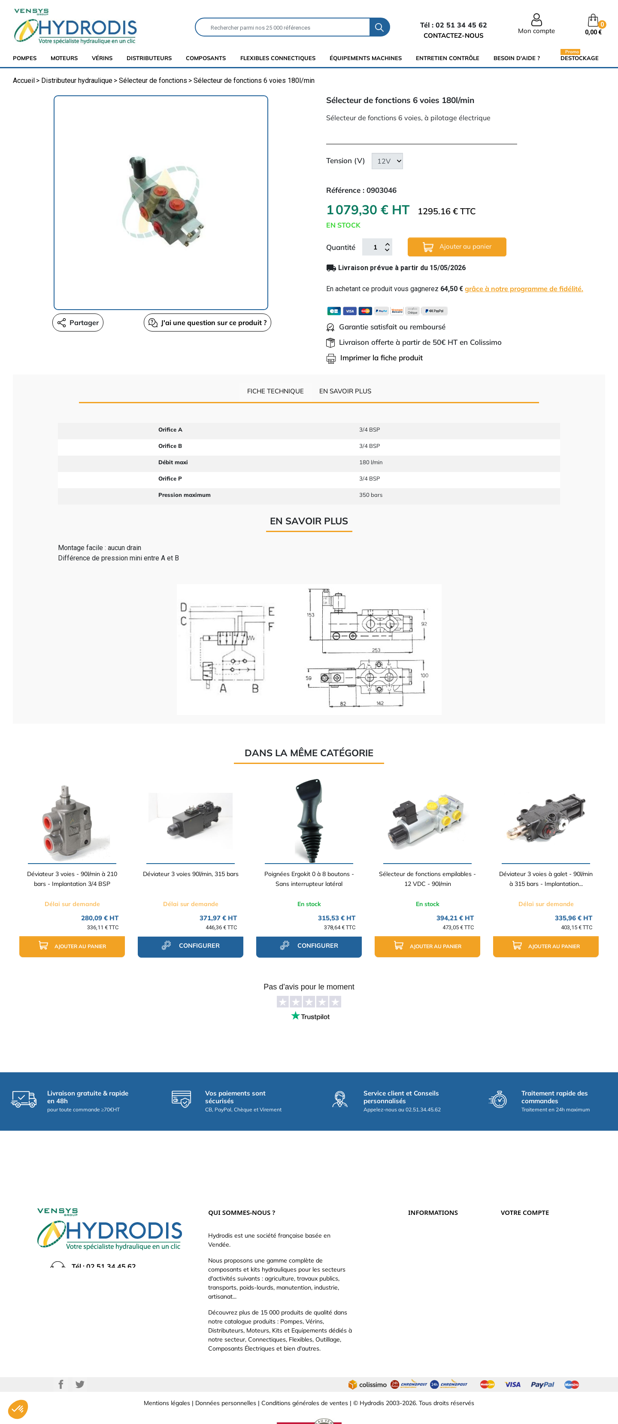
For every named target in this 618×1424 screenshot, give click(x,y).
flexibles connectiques (277, 58)
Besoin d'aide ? (517, 58)
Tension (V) (345, 160)
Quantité (340, 247)
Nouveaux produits (434, 1286)
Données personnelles (225, 1374)
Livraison (420, 1209)
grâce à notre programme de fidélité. (524, 288)
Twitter (80, 1356)
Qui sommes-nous (433, 1248)
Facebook (61, 1356)
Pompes (24, 58)
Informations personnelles (536, 1209)
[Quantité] (375, 247)
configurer (190, 945)
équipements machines (366, 58)
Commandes (518, 1235)
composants (206, 58)
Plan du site (424, 1299)
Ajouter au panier (457, 247)
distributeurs (149, 58)
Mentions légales (167, 1374)
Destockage (579, 57)
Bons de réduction (526, 1274)
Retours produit (522, 1222)
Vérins (102, 58)
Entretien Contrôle (447, 58)
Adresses (514, 1261)
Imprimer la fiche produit (374, 357)
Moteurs (64, 58)
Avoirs (509, 1248)
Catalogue (422, 1235)
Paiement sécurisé (433, 1222)
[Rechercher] (283, 27)
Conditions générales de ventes (304, 1374)
